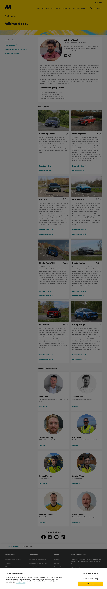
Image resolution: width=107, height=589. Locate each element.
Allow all (90, 584)
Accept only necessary (90, 579)
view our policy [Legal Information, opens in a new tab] (21, 583)
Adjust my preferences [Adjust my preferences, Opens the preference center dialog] (90, 574)
